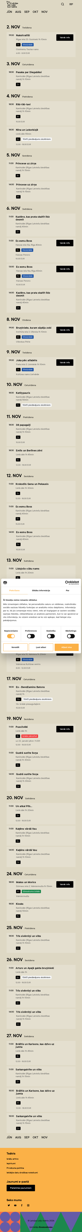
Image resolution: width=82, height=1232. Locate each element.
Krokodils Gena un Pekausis (32, 484)
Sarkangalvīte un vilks (29, 1069)
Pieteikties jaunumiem (20, 1188)
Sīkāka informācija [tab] (41, 590)
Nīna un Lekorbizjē (27, 129)
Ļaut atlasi (41, 647)
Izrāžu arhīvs (12, 1159)
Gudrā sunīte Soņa (27, 752)
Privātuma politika (15, 1168)
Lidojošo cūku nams (27, 568)
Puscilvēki (22, 726)
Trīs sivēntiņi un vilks (28, 936)
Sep (26, 12)
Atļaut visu (66, 647)
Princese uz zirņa (26, 163)
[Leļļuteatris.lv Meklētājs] (62, 4)
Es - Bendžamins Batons (30, 687)
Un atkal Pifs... (24, 806)
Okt (35, 12)
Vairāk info (65, 37)
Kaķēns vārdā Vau (26, 828)
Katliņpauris (23, 392)
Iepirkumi (11, 1163)
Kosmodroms (46, 1227)
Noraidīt (15, 647)
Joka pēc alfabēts (26, 360)
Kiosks (19, 903)
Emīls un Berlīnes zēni (29, 450)
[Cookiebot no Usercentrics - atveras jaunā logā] (67, 583)
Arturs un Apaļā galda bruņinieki (35, 968)
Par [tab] (67, 590)
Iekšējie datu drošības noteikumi (22, 1172)
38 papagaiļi (23, 424)
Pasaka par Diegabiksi (29, 72)
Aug (18, 12)
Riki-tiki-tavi (23, 104)
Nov (44, 12)
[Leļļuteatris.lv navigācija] (71, 4)
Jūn (9, 12)
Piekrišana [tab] (14, 590)
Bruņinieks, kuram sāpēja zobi (33, 327)
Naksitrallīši (23, 35)
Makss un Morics (26, 882)
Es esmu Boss (24, 240)
